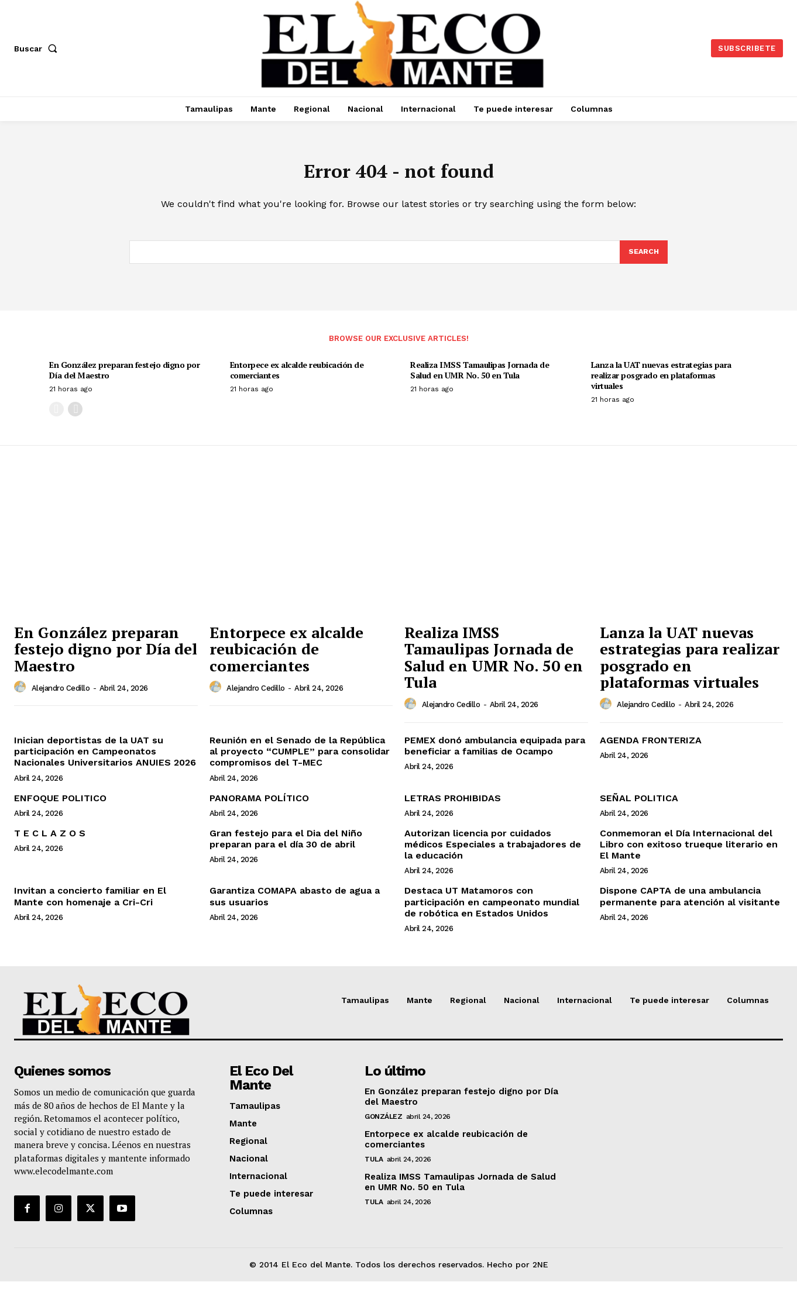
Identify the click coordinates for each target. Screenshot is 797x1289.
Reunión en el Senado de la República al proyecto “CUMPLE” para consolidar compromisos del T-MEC (299, 759)
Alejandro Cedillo (61, 695)
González (383, 1125)
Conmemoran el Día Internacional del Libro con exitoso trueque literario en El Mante (689, 851)
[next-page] (75, 416)
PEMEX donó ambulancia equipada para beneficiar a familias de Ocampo (494, 753)
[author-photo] (21, 694)
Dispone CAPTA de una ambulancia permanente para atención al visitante (690, 903)
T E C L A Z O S (49, 840)
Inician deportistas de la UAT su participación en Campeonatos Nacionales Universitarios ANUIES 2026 (105, 759)
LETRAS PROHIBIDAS (452, 805)
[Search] (643, 258)
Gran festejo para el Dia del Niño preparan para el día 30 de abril (285, 846)
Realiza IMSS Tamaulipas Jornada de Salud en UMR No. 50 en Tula (479, 377)
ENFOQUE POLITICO (60, 805)
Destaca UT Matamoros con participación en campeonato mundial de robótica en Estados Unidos (491, 909)
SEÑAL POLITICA (639, 805)
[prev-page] (56, 416)
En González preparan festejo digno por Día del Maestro (124, 377)
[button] (38, 48)
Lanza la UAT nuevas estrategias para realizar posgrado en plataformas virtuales (661, 383)
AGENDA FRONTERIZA (651, 747)
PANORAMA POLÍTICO (259, 805)
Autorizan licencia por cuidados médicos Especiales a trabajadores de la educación (492, 851)
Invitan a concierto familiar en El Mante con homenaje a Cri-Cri (90, 903)
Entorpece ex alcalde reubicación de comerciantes (297, 377)
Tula (374, 1167)
